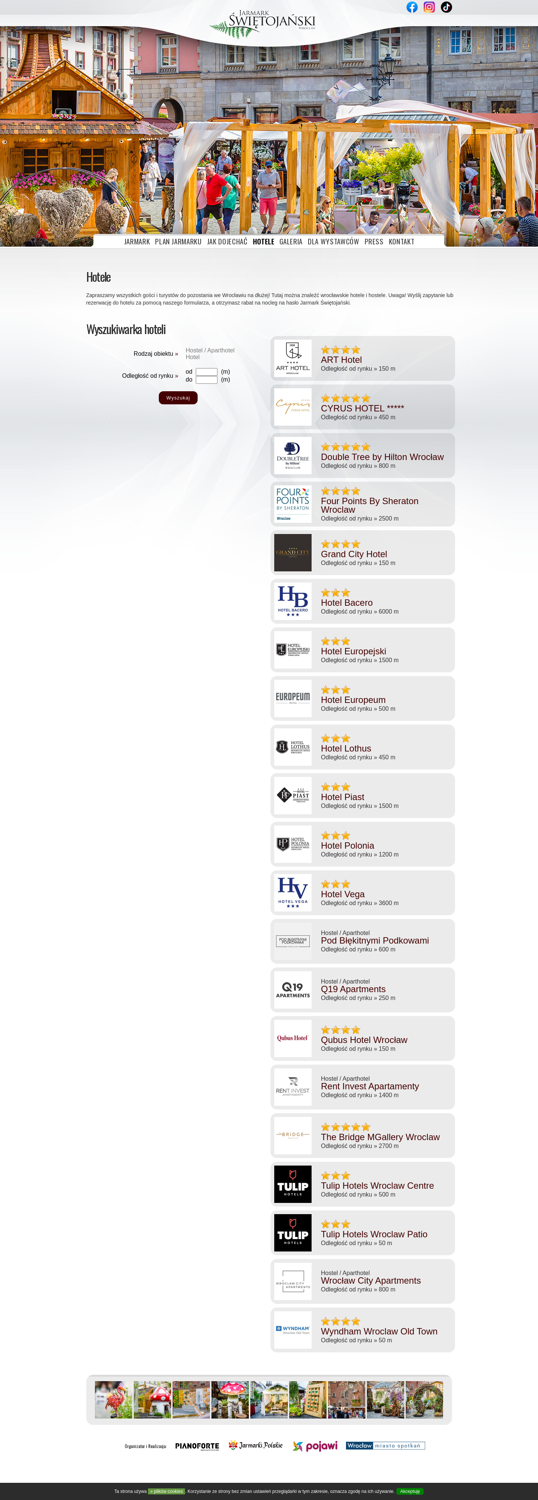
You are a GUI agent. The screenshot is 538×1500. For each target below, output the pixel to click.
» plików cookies (166, 1491)
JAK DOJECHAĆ (227, 169)
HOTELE (263, 169)
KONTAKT (402, 169)
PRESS (374, 169)
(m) (225, 300)
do (189, 308)
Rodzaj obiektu (156, 282)
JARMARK (137, 169)
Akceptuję (410, 1491)
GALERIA (291, 169)
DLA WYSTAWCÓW (333, 169)
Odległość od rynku (150, 304)
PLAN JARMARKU (178, 169)
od (189, 300)
